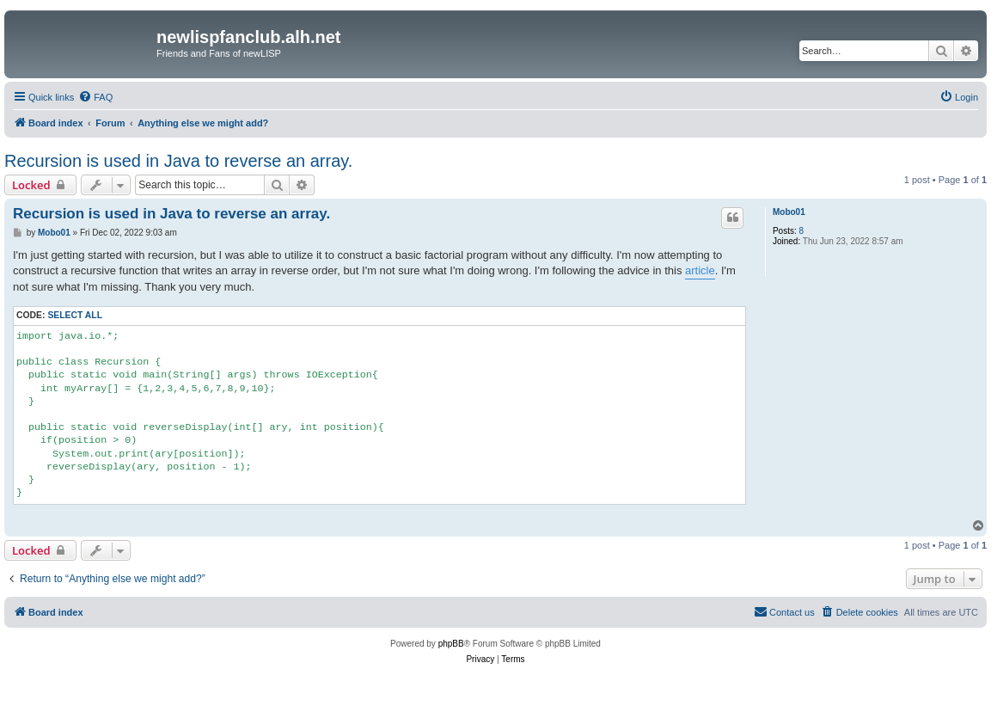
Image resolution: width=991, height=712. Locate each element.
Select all (74, 315)
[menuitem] (95, 97)
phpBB (451, 643)
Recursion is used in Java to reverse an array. (178, 160)
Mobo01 (789, 212)
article (700, 270)
